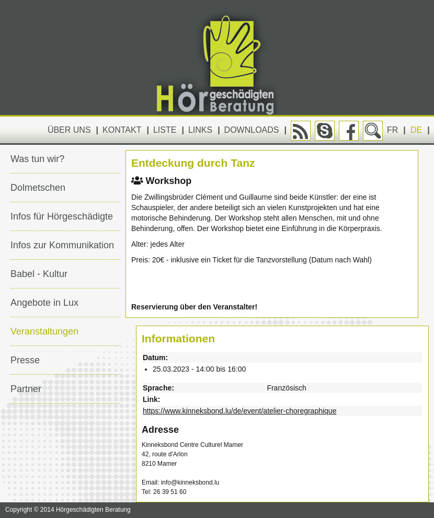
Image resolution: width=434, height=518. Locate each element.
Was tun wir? (37, 159)
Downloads (251, 129)
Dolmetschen (37, 187)
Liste (164, 129)
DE (416, 129)
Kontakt (121, 129)
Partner (25, 389)
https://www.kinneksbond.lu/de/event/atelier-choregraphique (239, 411)
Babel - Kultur (38, 274)
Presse (25, 360)
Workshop (161, 181)
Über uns (69, 129)
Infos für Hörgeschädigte (61, 216)
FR (392, 129)
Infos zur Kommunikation (62, 245)
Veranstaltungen (44, 331)
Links (200, 129)
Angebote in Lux (44, 302)
